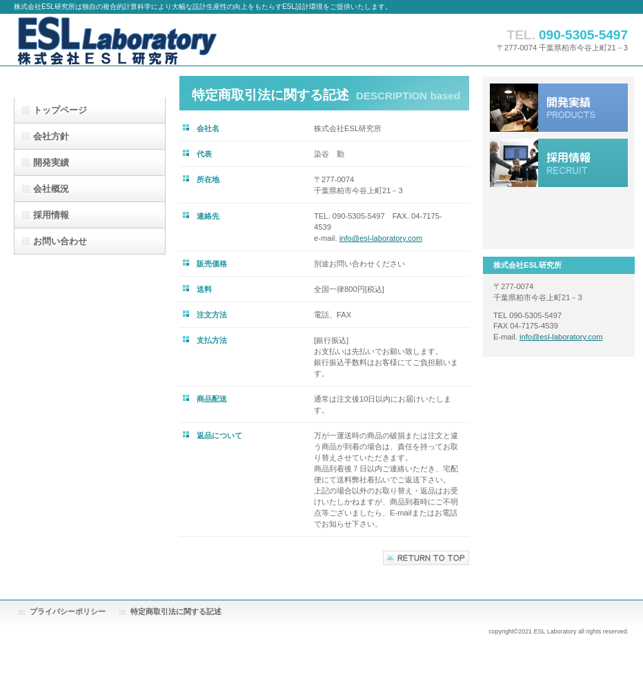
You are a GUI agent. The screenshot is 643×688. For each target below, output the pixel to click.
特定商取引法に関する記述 (175, 611)
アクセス (559, 218)
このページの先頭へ (426, 558)
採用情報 (559, 163)
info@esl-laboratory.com (381, 238)
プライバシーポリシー (68, 611)
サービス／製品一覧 (559, 107)
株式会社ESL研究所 (152, 40)
